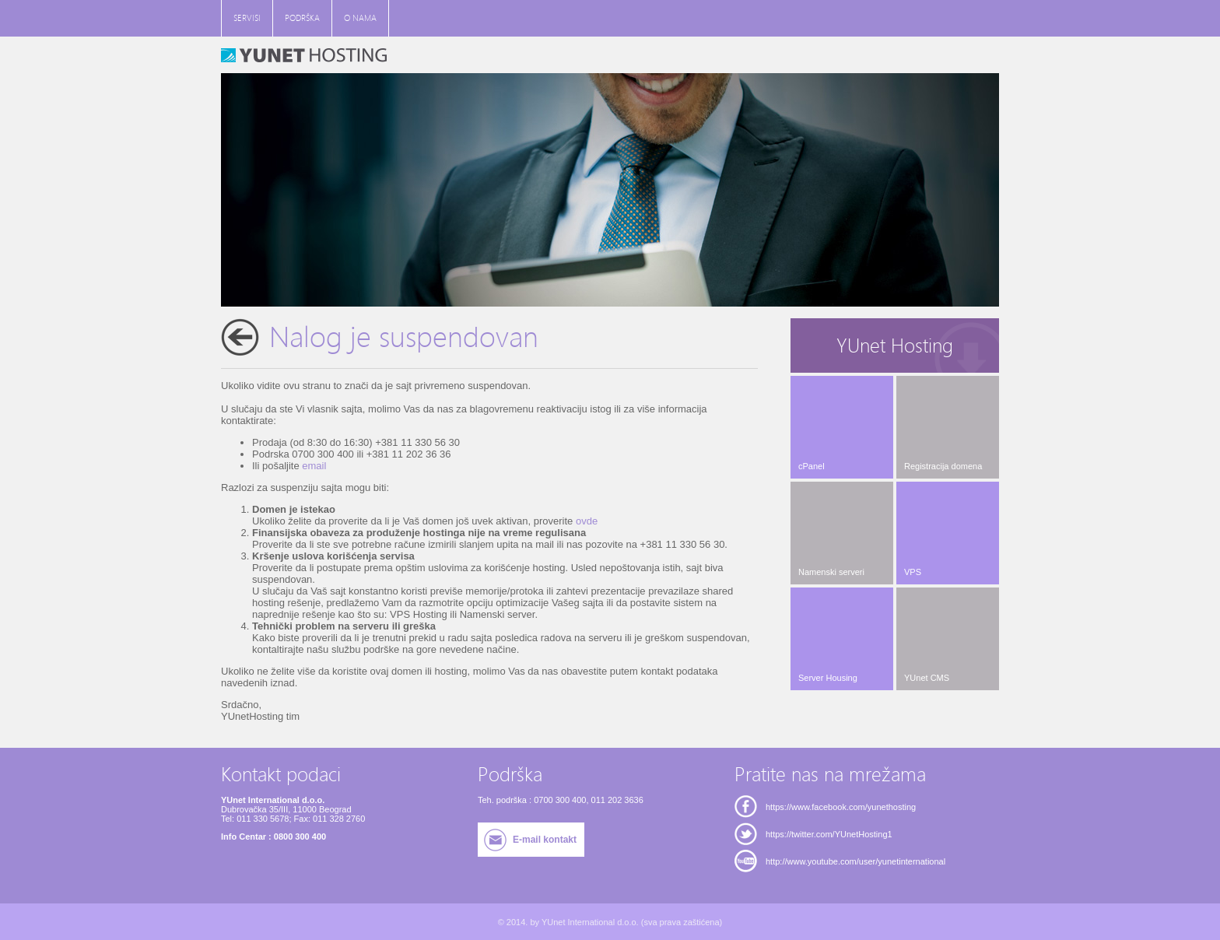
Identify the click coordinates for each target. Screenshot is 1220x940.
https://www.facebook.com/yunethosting (841, 807)
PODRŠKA (302, 18)
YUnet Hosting (894, 346)
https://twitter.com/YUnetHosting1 (829, 834)
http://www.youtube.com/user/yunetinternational (855, 861)
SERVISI (247, 18)
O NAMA (360, 18)
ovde (587, 521)
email (314, 466)
